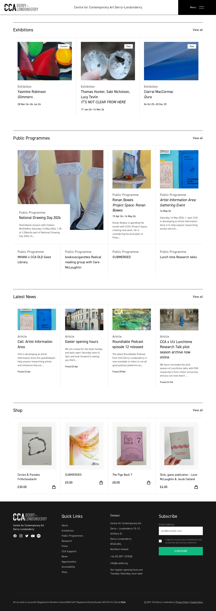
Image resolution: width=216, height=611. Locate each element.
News (65, 556)
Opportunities (69, 561)
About (65, 525)
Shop (64, 572)
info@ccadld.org (119, 563)
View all (198, 30)
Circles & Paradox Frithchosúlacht (29, 477)
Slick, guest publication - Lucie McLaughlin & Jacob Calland (178, 477)
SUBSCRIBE (180, 551)
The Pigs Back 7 (122, 475)
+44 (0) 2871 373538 (121, 556)
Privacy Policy (182, 602)
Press (65, 546)
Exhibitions (68, 530)
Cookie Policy (196, 602)
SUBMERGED (73, 475)
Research (67, 541)
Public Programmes (72, 535)
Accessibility (68, 566)
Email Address (166, 524)
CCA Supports (69, 551)
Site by (120, 602)
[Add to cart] (54, 487)
